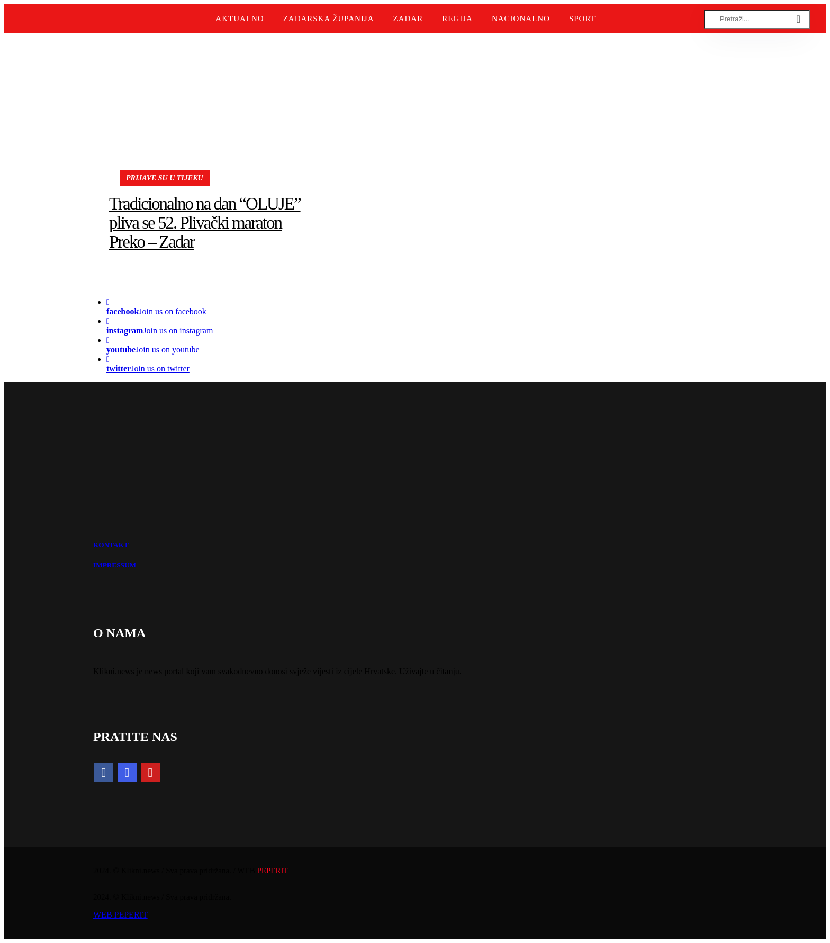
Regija (457, 18)
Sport (582, 18)
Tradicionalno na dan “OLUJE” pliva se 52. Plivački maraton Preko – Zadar (205, 223)
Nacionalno (521, 18)
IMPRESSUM (114, 565)
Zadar (408, 18)
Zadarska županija (328, 18)
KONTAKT (111, 545)
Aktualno (239, 18)
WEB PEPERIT (120, 914)
